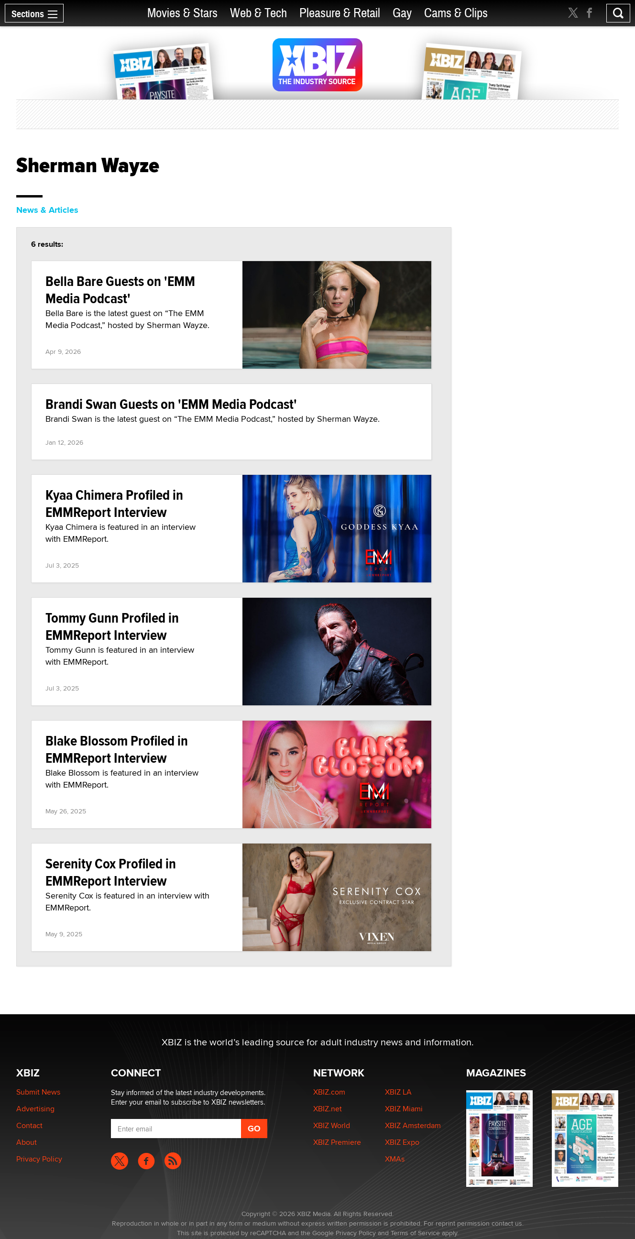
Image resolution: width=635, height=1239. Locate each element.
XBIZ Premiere (337, 1142)
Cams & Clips (456, 13)
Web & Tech (258, 13)
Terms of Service (415, 1233)
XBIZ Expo (402, 1142)
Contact (29, 1125)
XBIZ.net (327, 1108)
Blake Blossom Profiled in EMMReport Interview (116, 749)
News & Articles (47, 210)
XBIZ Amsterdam (413, 1125)
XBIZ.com (329, 1091)
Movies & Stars (182, 13)
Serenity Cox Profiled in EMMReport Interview (110, 872)
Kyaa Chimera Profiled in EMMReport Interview (114, 503)
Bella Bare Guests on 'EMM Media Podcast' (120, 289)
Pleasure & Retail (339, 13)
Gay (402, 13)
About (26, 1142)
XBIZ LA (398, 1091)
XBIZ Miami (404, 1108)
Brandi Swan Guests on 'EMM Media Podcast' (171, 404)
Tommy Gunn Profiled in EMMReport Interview (112, 626)
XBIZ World (331, 1125)
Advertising (35, 1108)
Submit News (38, 1091)
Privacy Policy (39, 1158)
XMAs (395, 1158)
